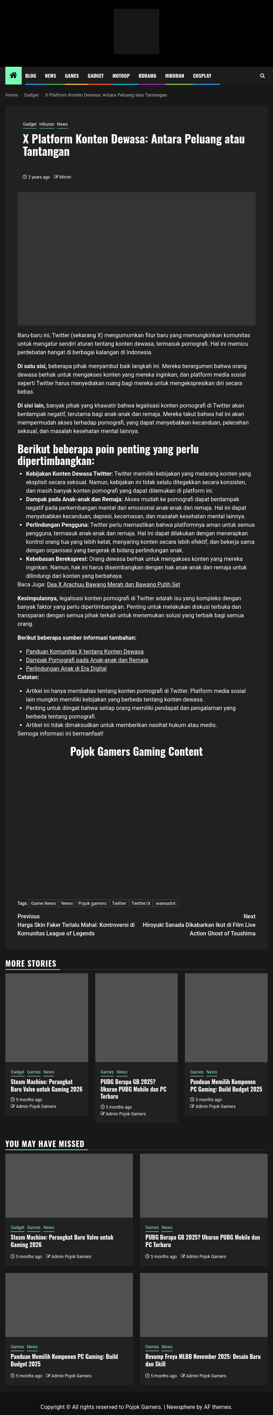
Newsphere (181, 1407)
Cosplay (202, 75)
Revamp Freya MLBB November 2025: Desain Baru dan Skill (203, 1360)
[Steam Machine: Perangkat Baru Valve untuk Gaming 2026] (46, 1017)
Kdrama (147, 75)
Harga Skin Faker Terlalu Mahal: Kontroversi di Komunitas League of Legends (76, 924)
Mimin (65, 177)
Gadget (96, 75)
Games (72, 75)
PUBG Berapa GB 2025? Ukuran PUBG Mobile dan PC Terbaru (134, 1089)
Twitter (119, 903)
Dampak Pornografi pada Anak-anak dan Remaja (87, 660)
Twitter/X (141, 903)
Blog (30, 75)
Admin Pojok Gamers (36, 1106)
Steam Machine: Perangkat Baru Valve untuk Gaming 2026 (46, 1085)
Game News (43, 903)
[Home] (13, 76)
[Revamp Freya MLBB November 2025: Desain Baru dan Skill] (204, 1305)
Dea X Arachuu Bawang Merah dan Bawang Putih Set (113, 584)
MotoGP (121, 75)
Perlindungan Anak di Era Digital (66, 668)
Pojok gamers (92, 903)
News (50, 75)
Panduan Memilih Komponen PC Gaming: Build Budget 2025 (226, 1085)
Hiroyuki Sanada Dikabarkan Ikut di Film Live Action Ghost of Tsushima (196, 924)
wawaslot (166, 903)
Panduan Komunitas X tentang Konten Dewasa (85, 651)
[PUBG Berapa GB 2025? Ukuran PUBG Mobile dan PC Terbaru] (136, 1017)
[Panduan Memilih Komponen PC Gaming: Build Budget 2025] (226, 1017)
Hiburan (174, 75)
